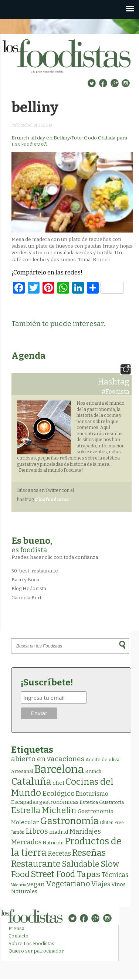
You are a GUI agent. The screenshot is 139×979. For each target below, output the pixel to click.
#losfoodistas (52, 499)
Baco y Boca (25, 579)
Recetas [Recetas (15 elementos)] (59, 854)
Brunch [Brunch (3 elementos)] (93, 771)
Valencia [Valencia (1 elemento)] (18, 885)
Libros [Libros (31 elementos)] (37, 831)
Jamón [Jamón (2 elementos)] (17, 832)
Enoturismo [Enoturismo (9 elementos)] (92, 793)
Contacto (18, 936)
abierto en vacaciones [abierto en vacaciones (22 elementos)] (47, 759)
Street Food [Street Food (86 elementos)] (53, 874)
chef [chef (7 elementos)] (58, 783)
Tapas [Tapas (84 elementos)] (88, 874)
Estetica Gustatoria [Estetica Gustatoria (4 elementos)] (101, 802)
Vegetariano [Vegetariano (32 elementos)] (68, 883)
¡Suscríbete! (47, 682)
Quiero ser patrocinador (36, 951)
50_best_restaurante (34, 571)
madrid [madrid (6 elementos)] (58, 832)
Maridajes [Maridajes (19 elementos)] (85, 831)
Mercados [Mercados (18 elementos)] (26, 842)
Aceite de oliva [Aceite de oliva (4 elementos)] (102, 759)
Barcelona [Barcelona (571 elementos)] (59, 769)
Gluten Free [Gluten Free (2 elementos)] (112, 822)
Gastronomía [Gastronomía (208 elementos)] (69, 821)
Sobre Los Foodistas (31, 943)
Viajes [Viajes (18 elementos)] (100, 884)
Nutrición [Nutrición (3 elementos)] (53, 842)
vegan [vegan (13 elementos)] (36, 884)
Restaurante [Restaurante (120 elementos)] (36, 863)
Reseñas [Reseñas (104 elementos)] (89, 853)
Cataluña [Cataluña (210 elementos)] (31, 781)
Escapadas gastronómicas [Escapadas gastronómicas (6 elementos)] (44, 802)
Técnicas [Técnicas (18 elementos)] (114, 875)
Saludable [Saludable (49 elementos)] (80, 864)
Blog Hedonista (28, 588)
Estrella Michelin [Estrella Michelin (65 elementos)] (44, 810)
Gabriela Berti (27, 597)
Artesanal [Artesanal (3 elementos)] (22, 771)
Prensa (16, 928)
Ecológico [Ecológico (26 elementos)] (58, 793)
